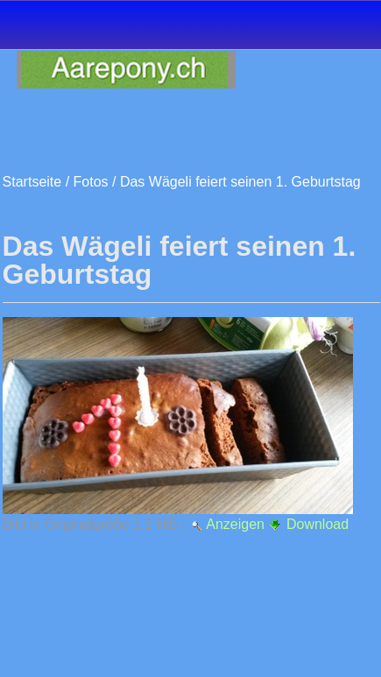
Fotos (91, 181)
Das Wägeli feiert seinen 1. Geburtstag (240, 181)
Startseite (32, 181)
